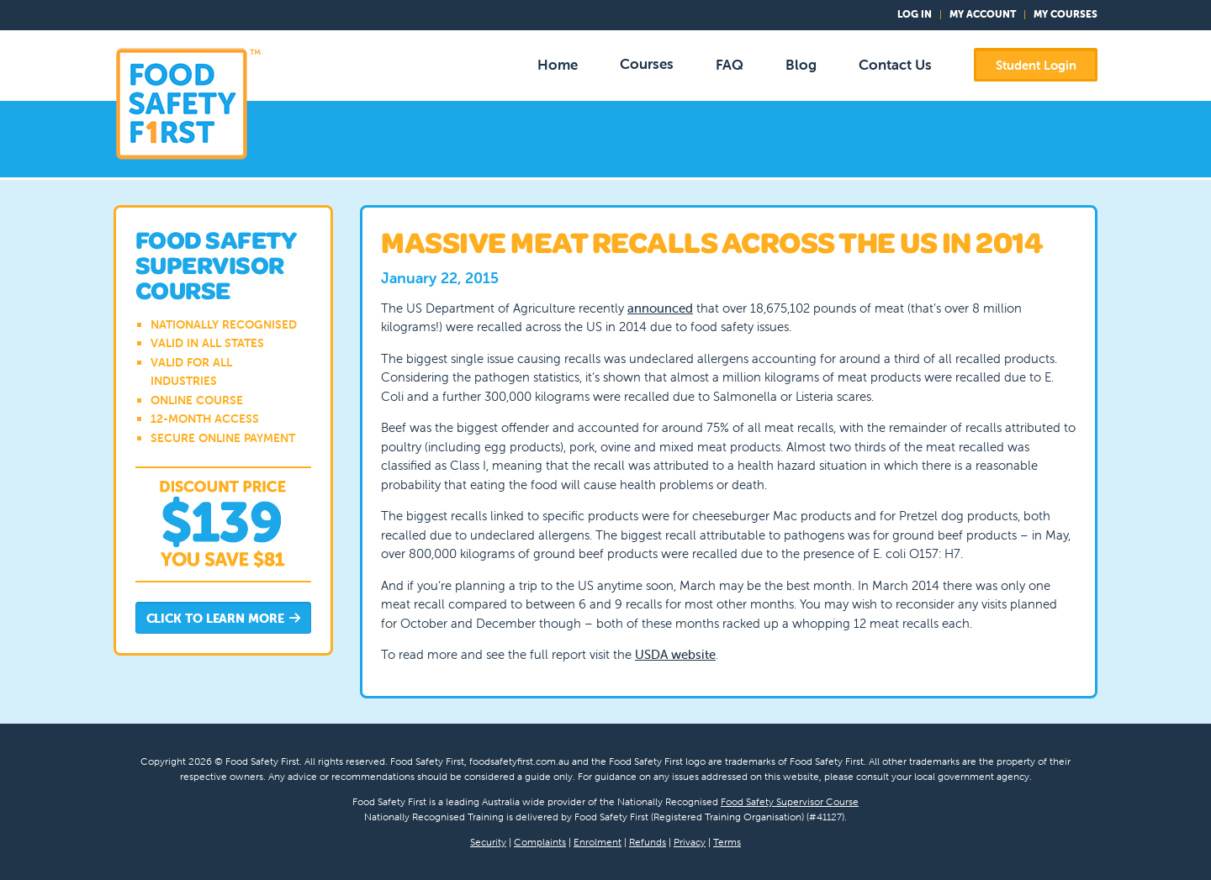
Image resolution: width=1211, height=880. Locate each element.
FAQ (729, 64)
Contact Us (895, 64)
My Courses (1065, 14)
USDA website (675, 654)
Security (488, 841)
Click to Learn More (223, 619)
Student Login (1036, 65)
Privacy (690, 841)
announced (660, 308)
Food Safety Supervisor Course (790, 801)
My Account (982, 14)
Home (557, 64)
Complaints (540, 841)
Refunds (647, 841)
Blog (801, 64)
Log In (914, 14)
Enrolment (597, 841)
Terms (727, 841)
